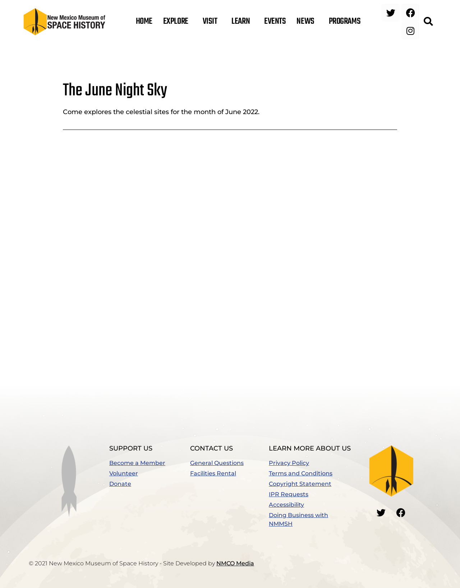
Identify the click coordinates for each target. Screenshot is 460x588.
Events (275, 21)
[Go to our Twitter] (381, 513)
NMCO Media (235, 563)
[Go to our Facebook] (401, 513)
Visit (212, 21)
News (307, 21)
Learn (242, 21)
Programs (346, 21)
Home (144, 21)
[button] (428, 21)
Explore (177, 21)
